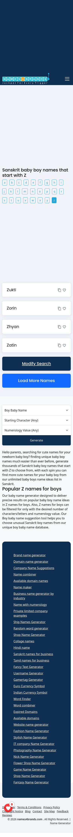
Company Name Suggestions (34, 568)
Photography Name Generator (35, 750)
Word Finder (22, 699)
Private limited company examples (31, 613)
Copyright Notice (12, 811)
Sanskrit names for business (33, 654)
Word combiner (24, 705)
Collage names (24, 641)
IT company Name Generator (34, 744)
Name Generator (60, 823)
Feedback (62, 811)
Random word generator (31, 628)
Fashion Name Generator (31, 731)
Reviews (7, 815)
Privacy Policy (51, 807)
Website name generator (31, 724)
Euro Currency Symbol (29, 686)
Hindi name (22, 648)
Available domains (26, 718)
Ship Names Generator (30, 622)
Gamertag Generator (28, 680)
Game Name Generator (30, 769)
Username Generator (28, 673)
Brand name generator (30, 555)
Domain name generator (31, 562)
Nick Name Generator (29, 757)
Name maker (23, 587)
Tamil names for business (31, 660)
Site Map (49, 811)
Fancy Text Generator (28, 667)
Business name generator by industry (34, 596)
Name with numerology (30, 605)
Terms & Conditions (29, 807)
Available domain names (31, 581)
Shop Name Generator (29, 635)
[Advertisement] (35, 37)
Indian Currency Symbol (30, 692)
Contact (37, 811)
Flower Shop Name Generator (34, 763)
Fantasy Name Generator (31, 782)
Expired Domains (26, 712)
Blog (28, 811)
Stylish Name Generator (30, 737)
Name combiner (25, 574)
